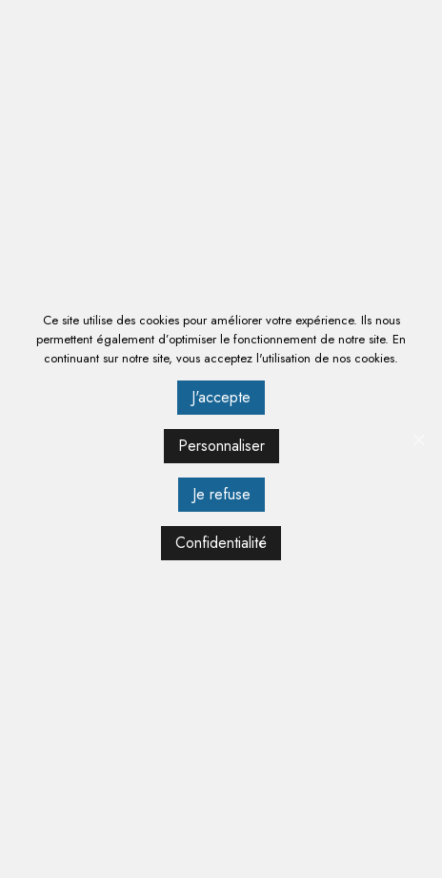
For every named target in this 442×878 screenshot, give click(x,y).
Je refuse (221, 494)
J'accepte (221, 397)
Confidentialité (221, 543)
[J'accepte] (418, 439)
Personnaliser (221, 446)
